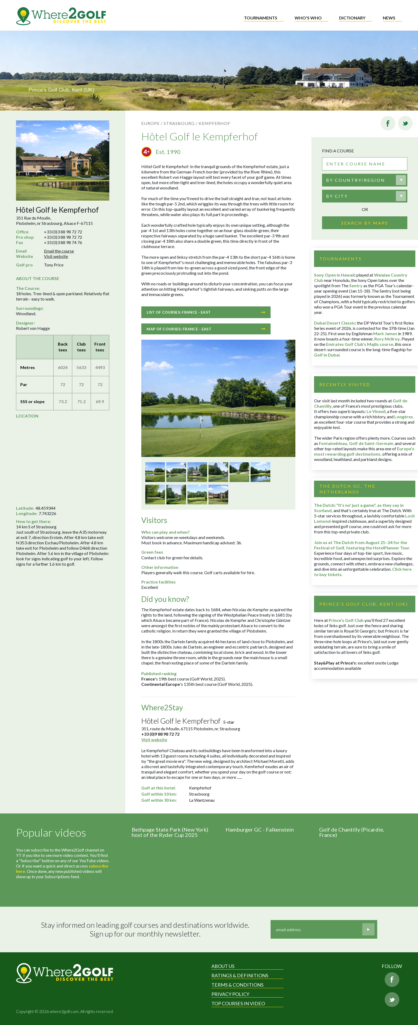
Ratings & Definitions (239, 975)
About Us (222, 966)
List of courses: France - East (206, 312)
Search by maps (364, 222)
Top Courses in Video (238, 1003)
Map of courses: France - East (206, 329)
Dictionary (352, 17)
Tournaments (260, 17)
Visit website (56, 256)
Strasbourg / (181, 123)
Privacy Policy (230, 994)
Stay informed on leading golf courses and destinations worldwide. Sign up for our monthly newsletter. (145, 929)
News (389, 17)
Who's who (308, 17)
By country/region (355, 180)
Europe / (152, 123)
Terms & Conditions (237, 985)
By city (337, 195)
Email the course (59, 250)
